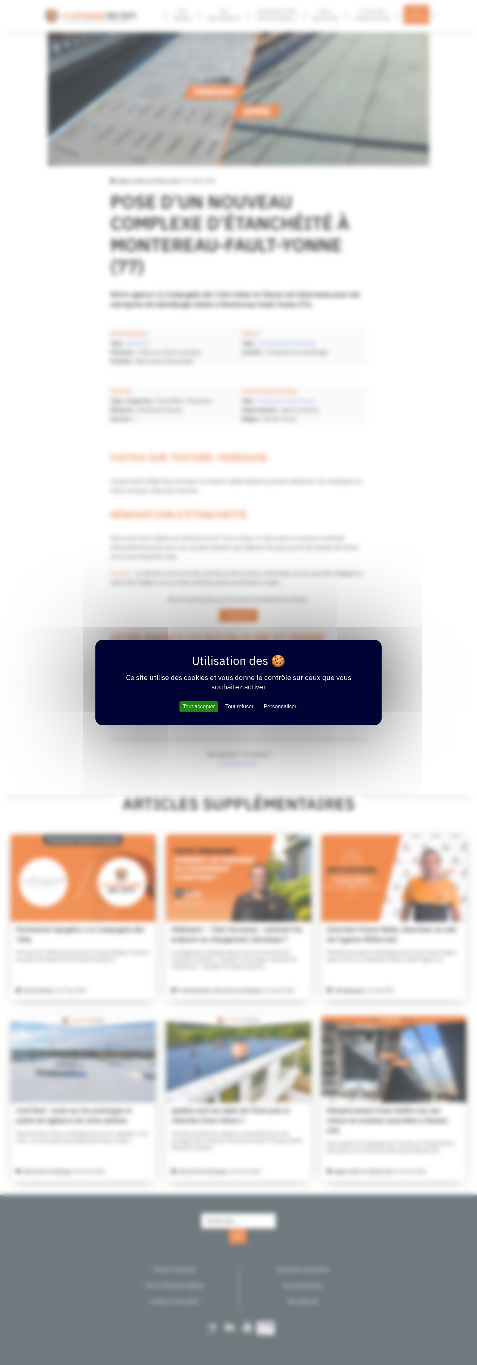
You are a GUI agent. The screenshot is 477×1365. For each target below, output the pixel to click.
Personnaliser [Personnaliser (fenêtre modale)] (280, 706)
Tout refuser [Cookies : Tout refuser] (239, 706)
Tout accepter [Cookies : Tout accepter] (199, 706)
